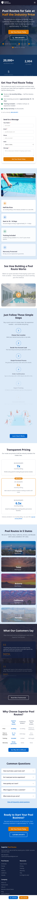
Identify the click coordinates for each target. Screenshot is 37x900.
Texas (2, 868)
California (3, 873)
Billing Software (5, 894)
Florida (3, 866)
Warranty (22, 870)
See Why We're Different (18, 750)
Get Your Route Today (18, 32)
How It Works (23, 864)
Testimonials (4, 885)
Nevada (3, 875)
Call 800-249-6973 (18, 835)
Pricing (21, 866)
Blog (2, 891)
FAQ (21, 873)
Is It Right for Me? (24, 875)
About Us (3, 882)
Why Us (3, 887)
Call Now (13, 897)
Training (22, 868)
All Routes (4, 864)
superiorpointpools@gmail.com (9, 856)
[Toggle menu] (35, 3)
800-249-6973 (18, 38)
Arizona (3, 870)
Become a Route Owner (7, 889)
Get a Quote (23, 897)
